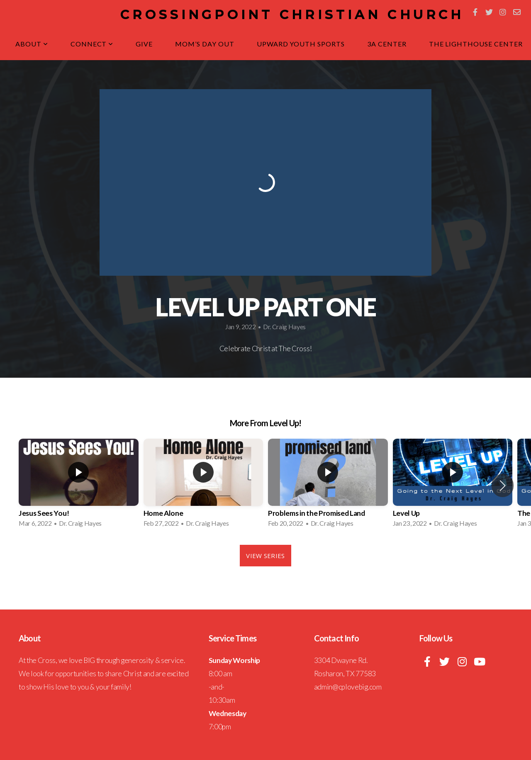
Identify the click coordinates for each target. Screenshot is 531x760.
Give (144, 44)
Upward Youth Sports (301, 44)
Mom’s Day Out (204, 44)
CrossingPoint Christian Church (292, 14)
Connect (92, 44)
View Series (265, 555)
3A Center (387, 44)
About (31, 44)
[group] (79, 485)
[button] (502, 485)
